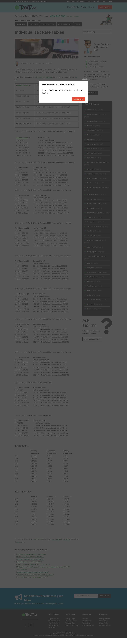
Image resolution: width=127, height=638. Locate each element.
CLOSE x (85, 79)
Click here (78, 99)
